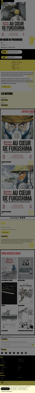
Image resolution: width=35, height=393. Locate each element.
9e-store (2, 377)
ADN (2, 379)
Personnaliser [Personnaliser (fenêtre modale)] (23, 388)
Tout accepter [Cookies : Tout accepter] (5, 388)
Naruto (2, 359)
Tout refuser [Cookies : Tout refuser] (14, 388)
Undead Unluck (20, 359)
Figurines (19, 367)
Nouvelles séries (3, 367)
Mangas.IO (20, 377)
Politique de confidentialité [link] (7, 391)
